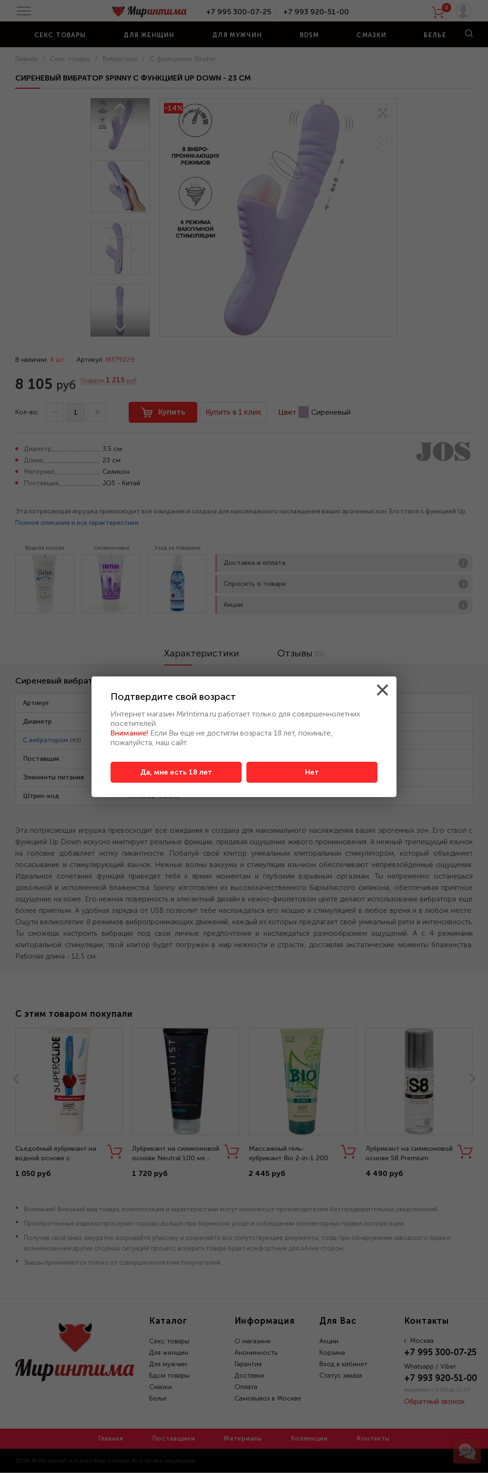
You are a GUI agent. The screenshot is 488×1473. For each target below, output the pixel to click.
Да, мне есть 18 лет (176, 772)
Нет (312, 772)
